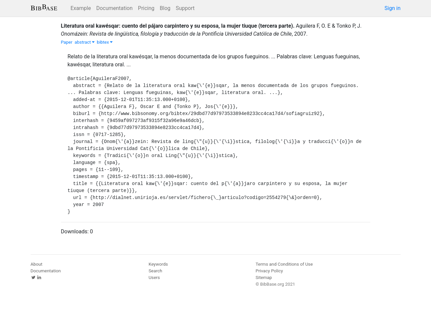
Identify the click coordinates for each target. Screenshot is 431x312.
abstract (85, 42)
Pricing (146, 8)
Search (155, 270)
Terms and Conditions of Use (284, 264)
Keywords (158, 264)
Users (154, 277)
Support (185, 8)
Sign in (393, 8)
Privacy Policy (269, 270)
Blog (165, 8)
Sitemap (264, 277)
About (37, 264)
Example (81, 8)
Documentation (114, 8)
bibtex (105, 42)
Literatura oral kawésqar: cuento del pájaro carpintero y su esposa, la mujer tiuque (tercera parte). (178, 26)
